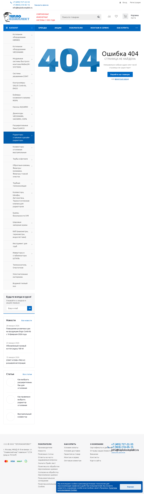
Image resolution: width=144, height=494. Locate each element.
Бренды (43, 28)
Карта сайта (95, 461)
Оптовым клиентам (72, 461)
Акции (58, 28)
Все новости (26, 320)
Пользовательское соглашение (46, 479)
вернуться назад (122, 79)
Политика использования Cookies (49, 485)
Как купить (123, 28)
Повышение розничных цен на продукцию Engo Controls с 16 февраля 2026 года (18, 331)
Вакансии (94, 454)
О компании (96, 444)
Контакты (94, 457)
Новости (42, 451)
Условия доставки (72, 451)
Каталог (13, 28)
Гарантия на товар (72, 454)
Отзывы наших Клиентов (101, 451)
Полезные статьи (45, 454)
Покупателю (76, 28)
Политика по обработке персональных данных (48, 467)
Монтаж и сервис (100, 28)
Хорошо (130, 487)
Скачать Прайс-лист (47, 463)
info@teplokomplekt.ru (22, 8)
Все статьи (27, 374)
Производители (45, 447)
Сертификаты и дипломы (101, 447)
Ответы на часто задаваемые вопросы (47, 458)
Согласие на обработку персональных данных (48, 473)
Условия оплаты (71, 447)
